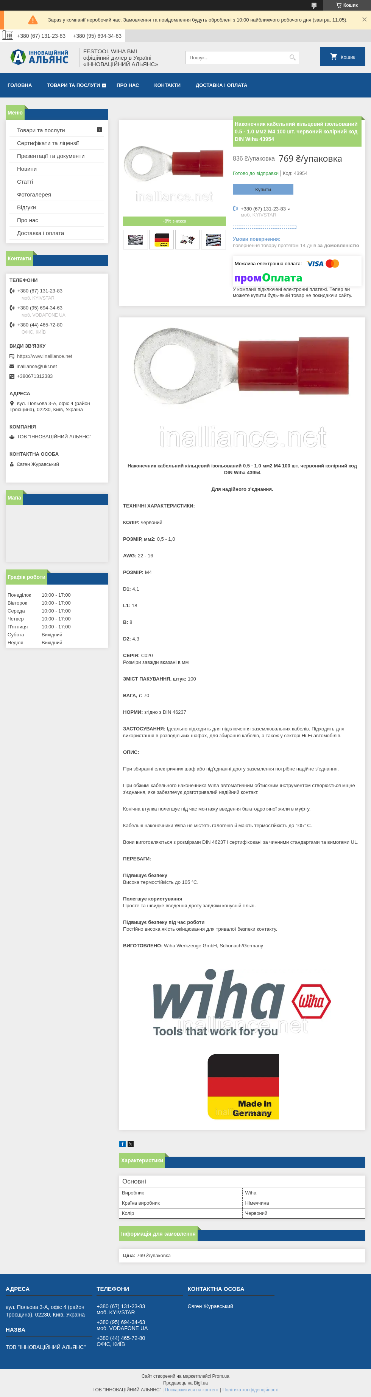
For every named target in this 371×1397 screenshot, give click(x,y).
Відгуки (26, 207)
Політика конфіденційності (251, 1389)
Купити (263, 189)
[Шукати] (292, 57)
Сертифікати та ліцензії (48, 143)
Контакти (167, 85)
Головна (20, 85)
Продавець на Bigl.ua (185, 1383)
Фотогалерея (34, 194)
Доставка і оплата (221, 85)
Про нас (128, 85)
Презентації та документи (50, 156)
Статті (25, 181)
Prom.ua (220, 1376)
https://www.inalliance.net (44, 356)
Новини (27, 169)
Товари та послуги (73, 85)
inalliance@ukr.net (37, 366)
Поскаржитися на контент (192, 1389)
